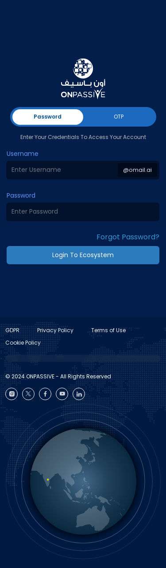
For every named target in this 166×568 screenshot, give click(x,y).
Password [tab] (48, 116)
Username (23, 153)
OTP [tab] (119, 116)
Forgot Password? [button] (128, 237)
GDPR (12, 330)
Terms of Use (108, 330)
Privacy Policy (55, 330)
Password (21, 195)
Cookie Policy (23, 342)
